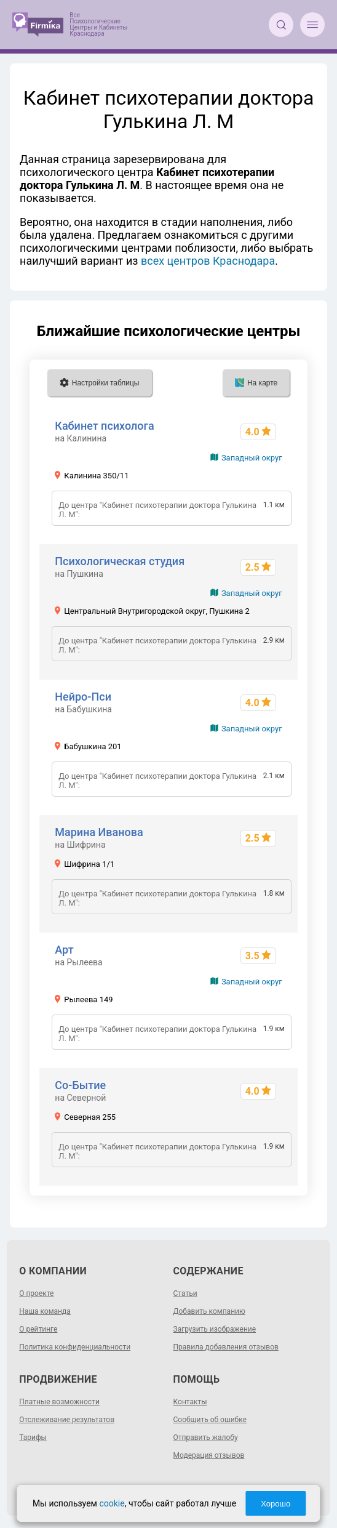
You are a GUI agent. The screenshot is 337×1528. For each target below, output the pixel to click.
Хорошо (275, 1503)
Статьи (185, 1293)
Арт (64, 949)
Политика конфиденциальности (74, 1347)
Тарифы (33, 1437)
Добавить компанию (209, 1311)
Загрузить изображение (214, 1329)
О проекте (36, 1293)
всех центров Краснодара (208, 260)
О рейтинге (38, 1329)
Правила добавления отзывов (226, 1347)
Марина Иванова (99, 832)
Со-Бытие (80, 1085)
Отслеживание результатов (66, 1419)
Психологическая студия (119, 561)
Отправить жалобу (205, 1437)
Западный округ (251, 457)
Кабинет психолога (104, 425)
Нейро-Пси (83, 696)
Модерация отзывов (209, 1455)
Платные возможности (59, 1401)
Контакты (190, 1401)
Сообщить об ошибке (210, 1419)
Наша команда (45, 1311)
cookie (111, 1503)
